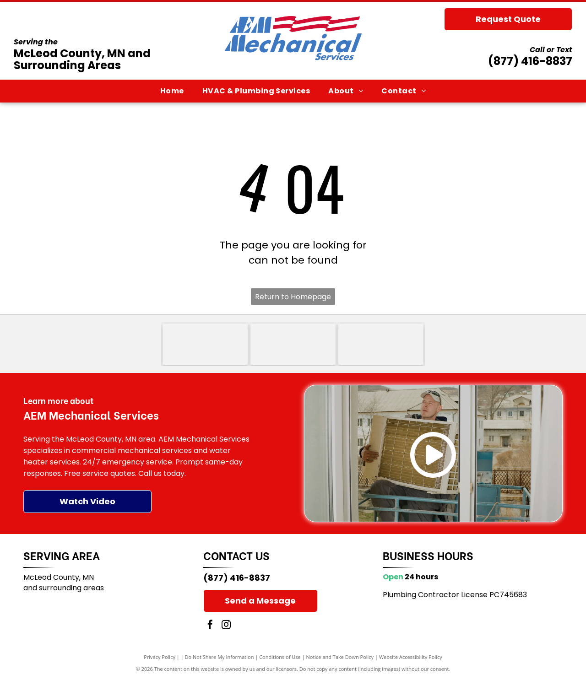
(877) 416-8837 (530, 61)
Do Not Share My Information (219, 656)
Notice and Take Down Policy (340, 656)
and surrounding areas (63, 588)
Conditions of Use (280, 656)
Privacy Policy (159, 656)
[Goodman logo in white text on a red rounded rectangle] (205, 344)
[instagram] (226, 626)
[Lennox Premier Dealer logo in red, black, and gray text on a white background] (380, 344)
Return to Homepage (293, 296)
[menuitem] (172, 91)
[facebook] (210, 626)
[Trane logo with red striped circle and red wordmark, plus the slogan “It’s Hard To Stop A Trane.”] (293, 344)
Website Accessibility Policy (410, 656)
